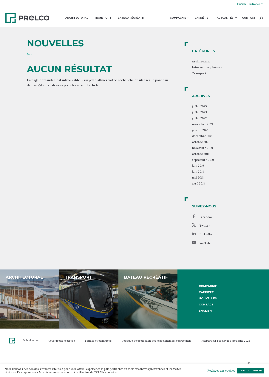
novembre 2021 (202, 124)
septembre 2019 (203, 160)
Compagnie (178, 18)
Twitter (205, 225)
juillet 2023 (199, 112)
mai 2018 (198, 177)
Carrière (201, 18)
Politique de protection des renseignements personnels (156, 340)
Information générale (207, 67)
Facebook (206, 217)
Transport (102, 17)
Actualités (225, 18)
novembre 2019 (202, 148)
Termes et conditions (98, 340)
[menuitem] (241, 5)
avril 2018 (198, 183)
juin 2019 (198, 165)
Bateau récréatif (131, 17)
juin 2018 (198, 171)
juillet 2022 (199, 118)
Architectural (76, 17)
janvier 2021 (200, 130)
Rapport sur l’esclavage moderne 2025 (225, 340)
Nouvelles (208, 298)
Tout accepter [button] (250, 370)
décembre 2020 (203, 136)
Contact (249, 18)
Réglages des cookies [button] (221, 370)
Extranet (254, 4)
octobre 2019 (201, 154)
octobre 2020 (201, 142)
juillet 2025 (199, 106)
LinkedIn (206, 234)
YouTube (205, 243)
